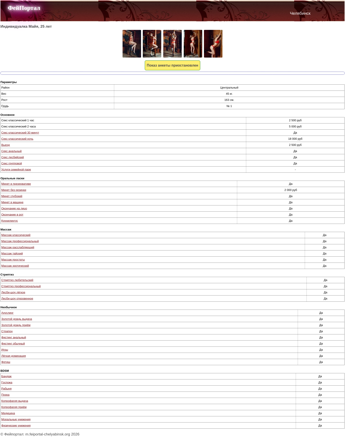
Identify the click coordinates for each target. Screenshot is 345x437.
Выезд (5, 145)
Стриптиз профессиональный (21, 286)
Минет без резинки (13, 190)
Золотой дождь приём (15, 325)
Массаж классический (15, 235)
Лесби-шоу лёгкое (13, 292)
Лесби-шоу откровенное (17, 298)
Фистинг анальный (13, 337)
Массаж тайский (12, 253)
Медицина (8, 413)
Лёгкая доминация (13, 355)
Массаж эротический (15, 265)
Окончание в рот (12, 214)
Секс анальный (11, 151)
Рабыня (6, 388)
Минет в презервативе (16, 183)
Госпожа (6, 382)
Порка (5, 394)
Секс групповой (11, 163)
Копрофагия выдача (14, 401)
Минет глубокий (11, 196)
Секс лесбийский (12, 157)
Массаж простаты (13, 259)
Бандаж (6, 376)
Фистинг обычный (13, 343)
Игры (4, 349)
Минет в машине (12, 202)
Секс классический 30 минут (20, 132)
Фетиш (5, 362)
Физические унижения (16, 425)
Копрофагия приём (14, 407)
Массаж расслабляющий (17, 247)
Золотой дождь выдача (16, 319)
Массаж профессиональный (20, 241)
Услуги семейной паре (16, 169)
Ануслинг (7, 312)
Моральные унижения (16, 419)
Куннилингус (9, 220)
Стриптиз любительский (17, 280)
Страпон (7, 331)
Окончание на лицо (14, 208)
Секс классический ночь (17, 138)
